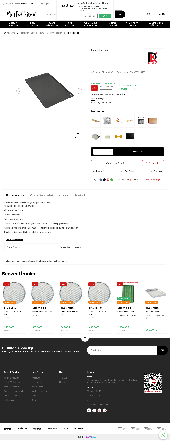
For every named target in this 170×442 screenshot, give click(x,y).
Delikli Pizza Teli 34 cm (69, 314)
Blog (34, 401)
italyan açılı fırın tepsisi (57, 262)
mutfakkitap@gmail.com (97, 406)
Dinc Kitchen (10, 310)
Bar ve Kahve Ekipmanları (90, 24)
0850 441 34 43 (94, 393)
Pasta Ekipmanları (52, 24)
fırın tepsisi (41, 262)
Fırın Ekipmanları (32, 24)
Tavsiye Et (98, 173)
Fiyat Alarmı (127, 173)
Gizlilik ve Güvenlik (12, 397)
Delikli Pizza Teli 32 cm (42, 313)
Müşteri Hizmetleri (39, 393)
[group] (49, 91)
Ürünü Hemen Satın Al (114, 164)
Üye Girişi (63, 384)
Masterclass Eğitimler (155, 24)
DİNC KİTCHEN (39, 310)
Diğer (130, 181)
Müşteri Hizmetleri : (17, 4)
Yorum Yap (156, 173)
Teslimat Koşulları (11, 379)
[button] (20, 91)
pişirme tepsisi (28, 262)
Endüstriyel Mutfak (132, 24)
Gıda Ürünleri (69, 24)
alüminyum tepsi (13, 262)
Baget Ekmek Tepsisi (126, 313)
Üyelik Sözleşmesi (12, 384)
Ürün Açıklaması (15, 196)
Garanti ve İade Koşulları (14, 393)
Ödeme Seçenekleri (41, 196)
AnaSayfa (45, 4)
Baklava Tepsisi (153, 313)
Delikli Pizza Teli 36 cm (97, 314)
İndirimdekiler (38, 388)
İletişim (35, 397)
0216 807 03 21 (93, 397)
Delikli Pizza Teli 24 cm (12, 314)
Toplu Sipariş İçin (153, 181)
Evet (105, 16)
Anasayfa (9, 33)
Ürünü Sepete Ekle (139, 152)
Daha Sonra (90, 16)
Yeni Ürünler (37, 384)
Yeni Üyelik (64, 379)
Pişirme (42, 33)
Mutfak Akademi (112, 24)
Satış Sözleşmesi (11, 388)
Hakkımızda (9, 401)
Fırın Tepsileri (56, 33)
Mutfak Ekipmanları (12, 24)
